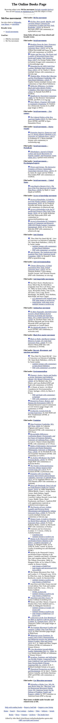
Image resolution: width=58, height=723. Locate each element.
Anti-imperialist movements (43, 279)
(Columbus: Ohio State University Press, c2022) (42, 89)
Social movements (12, 32)
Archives (32, 715)
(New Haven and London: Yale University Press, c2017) (42, 57)
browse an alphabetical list (24, 11)
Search (12, 711)
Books (11, 715)
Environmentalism (40, 371)
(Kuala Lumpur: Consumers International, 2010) (41, 201)
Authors (31, 711)
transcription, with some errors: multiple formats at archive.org (43, 303)
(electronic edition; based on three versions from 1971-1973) (40, 468)
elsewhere (15, 24)
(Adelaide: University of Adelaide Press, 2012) (42, 476)
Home (6, 711)
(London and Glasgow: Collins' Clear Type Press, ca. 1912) (42, 629)
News (17, 715)
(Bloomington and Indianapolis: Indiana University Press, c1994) (42, 510)
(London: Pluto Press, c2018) (42, 188)
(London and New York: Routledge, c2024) (41, 24)
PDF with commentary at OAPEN (44, 250)
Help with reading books (13, 707)
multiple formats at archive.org (43, 537)
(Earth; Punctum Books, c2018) (41, 459)
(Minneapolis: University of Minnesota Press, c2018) (42, 449)
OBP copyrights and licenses (29, 720)
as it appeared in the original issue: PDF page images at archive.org (44, 299)
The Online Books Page (29, 4)
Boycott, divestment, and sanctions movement (38, 351)
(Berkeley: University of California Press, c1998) (41, 437)
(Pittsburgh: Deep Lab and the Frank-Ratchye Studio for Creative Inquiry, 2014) (42, 487)
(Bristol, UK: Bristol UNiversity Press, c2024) (42, 378)
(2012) (40, 118)
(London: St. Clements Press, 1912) (42, 619)
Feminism (37, 420)
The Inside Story (43, 715)
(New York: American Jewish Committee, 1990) (42, 254)
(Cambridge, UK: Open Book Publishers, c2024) (42, 78)
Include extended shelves (44, 9)
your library (5, 24)
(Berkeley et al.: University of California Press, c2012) (42, 134)
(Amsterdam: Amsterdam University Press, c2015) (42, 46)
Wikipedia (17, 22)
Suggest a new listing (45, 707)
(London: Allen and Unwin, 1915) (42, 639)
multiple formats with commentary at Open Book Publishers (44, 247)
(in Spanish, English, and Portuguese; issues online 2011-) (42, 154)
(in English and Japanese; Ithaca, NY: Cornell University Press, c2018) (42, 315)
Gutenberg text (37, 535)
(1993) (41, 402)
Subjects (44, 711)
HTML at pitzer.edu (39, 592)
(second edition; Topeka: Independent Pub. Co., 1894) (41, 650)
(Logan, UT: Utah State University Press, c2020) (41, 341)
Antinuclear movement (41, 308)
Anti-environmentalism (42, 262)
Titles (38, 711)
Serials (52, 711)
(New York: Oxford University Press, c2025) (40, 267)
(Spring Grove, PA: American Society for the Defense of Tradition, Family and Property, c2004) (41, 689)
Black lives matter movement (44, 335)
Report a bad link (30, 707)
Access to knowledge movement (45, 196)
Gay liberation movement (42, 680)
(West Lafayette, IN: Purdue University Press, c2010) (42, 521)
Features (24, 715)
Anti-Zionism (38, 235)
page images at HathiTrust (41, 566)
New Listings (21, 711)
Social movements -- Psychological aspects (36, 162)
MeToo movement (40, 18)
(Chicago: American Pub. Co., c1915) (42, 661)
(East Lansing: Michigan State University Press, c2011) (41, 68)
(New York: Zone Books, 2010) (41, 211)
